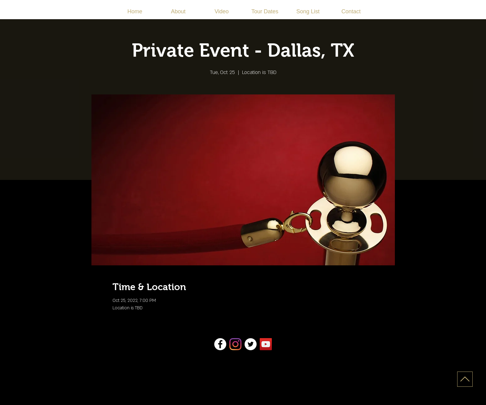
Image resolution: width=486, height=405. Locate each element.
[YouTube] (266, 344)
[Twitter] (251, 344)
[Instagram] (235, 344)
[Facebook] (220, 344)
